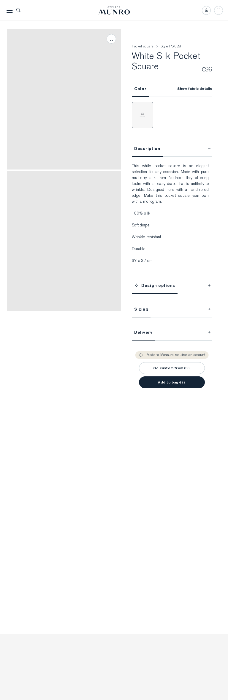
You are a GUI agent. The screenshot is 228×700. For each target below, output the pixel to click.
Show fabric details (194, 90)
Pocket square (142, 47)
